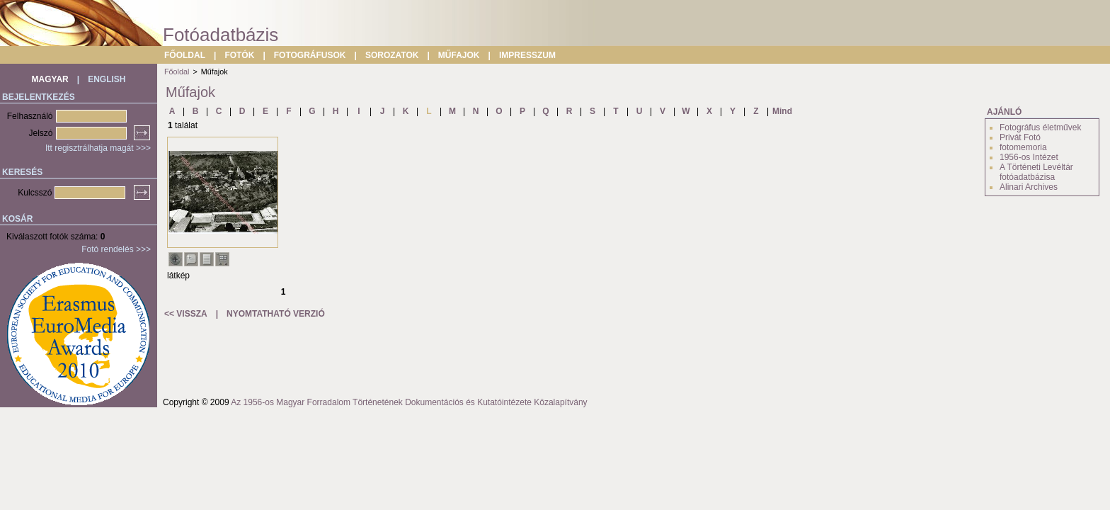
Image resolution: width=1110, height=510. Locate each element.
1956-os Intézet (1029, 157)
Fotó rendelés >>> (116, 249)
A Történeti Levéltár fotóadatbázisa (1036, 172)
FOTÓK (239, 55)
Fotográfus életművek (1040, 127)
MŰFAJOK (459, 55)
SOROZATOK (392, 55)
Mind (782, 111)
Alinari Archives (1029, 187)
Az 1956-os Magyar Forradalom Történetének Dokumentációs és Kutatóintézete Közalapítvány (409, 402)
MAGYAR (50, 79)
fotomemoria (1023, 147)
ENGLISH (106, 79)
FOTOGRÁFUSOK (310, 55)
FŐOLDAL (184, 55)
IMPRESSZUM (527, 55)
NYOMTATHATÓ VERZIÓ (276, 314)
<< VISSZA (185, 314)
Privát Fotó (1020, 137)
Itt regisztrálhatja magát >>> (98, 148)
